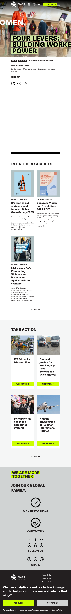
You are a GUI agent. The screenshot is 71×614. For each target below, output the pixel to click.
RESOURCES (22, 61)
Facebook (35, 539)
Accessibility (46, 575)
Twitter (29, 539)
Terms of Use (46, 578)
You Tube (41, 539)
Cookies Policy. (57, 610)
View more (35, 309)
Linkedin (29, 545)
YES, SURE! (18, 603)
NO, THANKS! (52, 603)
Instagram (35, 545)
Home (14, 61)
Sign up (36, 503)
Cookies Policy (47, 582)
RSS (41, 545)
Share (15, 77)
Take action (48, 4)
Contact (36, 523)
